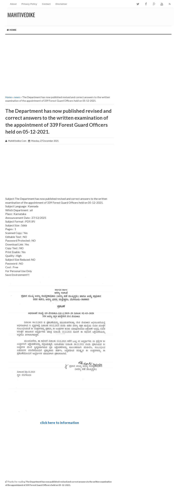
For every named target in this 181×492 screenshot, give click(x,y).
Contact (46, 4)
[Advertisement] (90, 64)
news (17, 97)
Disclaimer (61, 4)
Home (11, 30)
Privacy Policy (29, 4)
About (13, 4)
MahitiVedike (21, 15)
